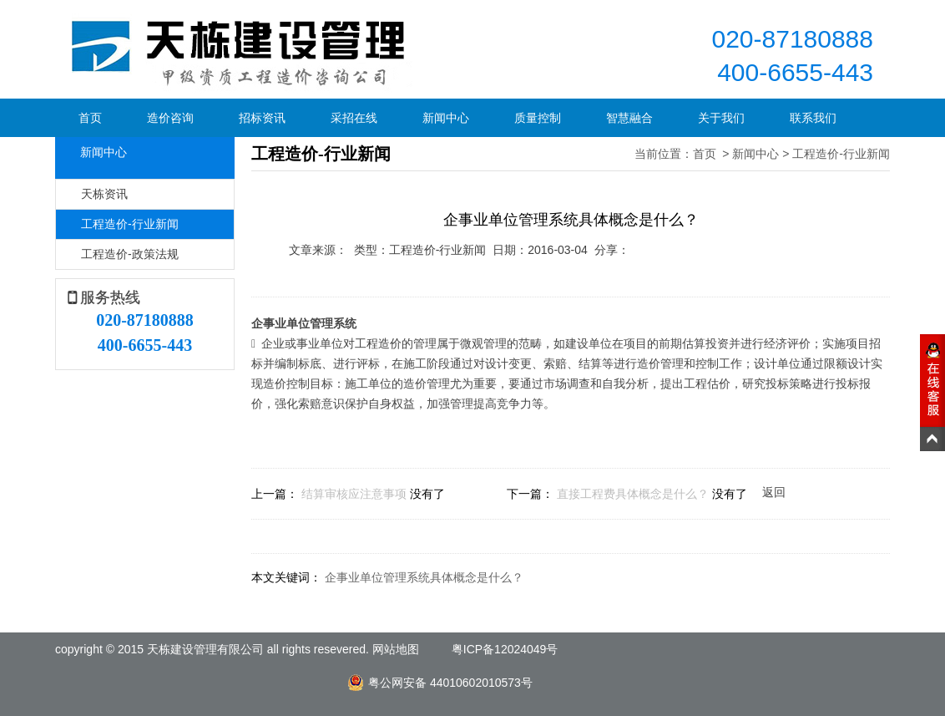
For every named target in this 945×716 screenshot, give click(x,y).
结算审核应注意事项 (354, 493)
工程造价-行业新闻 (130, 224)
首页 (90, 117)
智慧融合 (629, 117)
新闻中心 (445, 117)
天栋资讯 (104, 194)
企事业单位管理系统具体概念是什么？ (424, 577)
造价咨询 (170, 117)
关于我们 (721, 117)
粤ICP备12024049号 (505, 649)
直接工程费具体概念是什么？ (633, 493)
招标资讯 (262, 117)
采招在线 (354, 117)
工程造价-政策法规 (130, 254)
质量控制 (537, 117)
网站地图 (395, 649)
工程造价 (378, 344)
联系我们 (813, 117)
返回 (774, 492)
